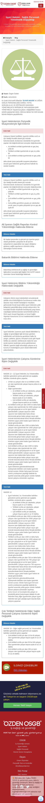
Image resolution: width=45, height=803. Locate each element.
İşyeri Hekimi (22, 746)
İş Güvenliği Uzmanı (22, 744)
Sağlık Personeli (22, 749)
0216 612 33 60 (38, 2)
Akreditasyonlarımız (23, 766)
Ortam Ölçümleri (22, 760)
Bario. (27, 735)
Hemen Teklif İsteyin (22, 705)
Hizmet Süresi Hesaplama (22, 752)
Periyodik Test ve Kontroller (22, 763)
